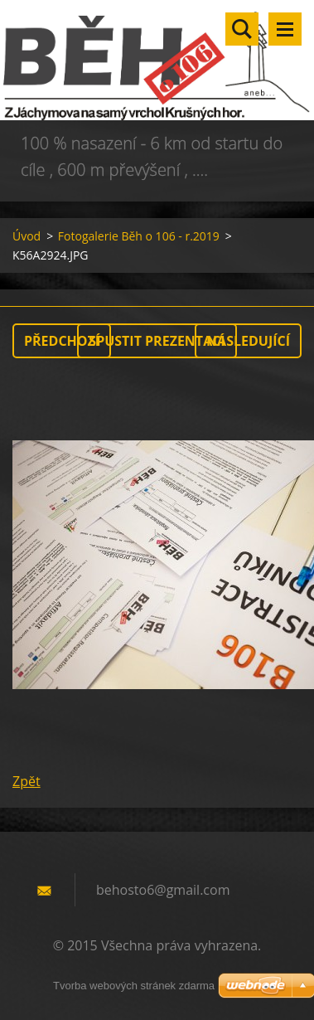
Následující (248, 341)
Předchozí (61, 341)
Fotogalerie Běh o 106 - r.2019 (139, 236)
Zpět (26, 781)
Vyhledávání (241, 29)
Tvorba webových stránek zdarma (134, 985)
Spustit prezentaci (157, 341)
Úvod (26, 236)
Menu (285, 29)
